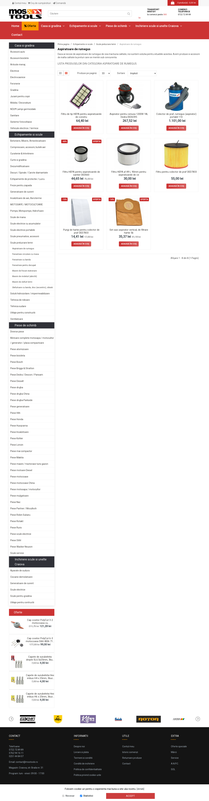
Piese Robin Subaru (20, 515)
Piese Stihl (15, 540)
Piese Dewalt (17, 381)
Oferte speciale (179, 746)
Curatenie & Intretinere (22, 153)
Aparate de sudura (20, 570)
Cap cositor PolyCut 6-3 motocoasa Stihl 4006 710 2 (40, 641)
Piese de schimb (118, 26)
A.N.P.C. (175, 763)
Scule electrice (17, 589)
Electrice (14, 71)
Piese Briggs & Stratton (22, 368)
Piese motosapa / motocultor (25, 489)
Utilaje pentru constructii (22, 312)
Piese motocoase (19, 476)
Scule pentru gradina (21, 596)
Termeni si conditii (83, 758)
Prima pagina (63, 44)
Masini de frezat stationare (24, 271)
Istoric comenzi (130, 752)
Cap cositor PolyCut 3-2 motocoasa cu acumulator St (40, 623)
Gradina (14, 90)
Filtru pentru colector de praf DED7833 (176, 171)
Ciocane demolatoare (21, 577)
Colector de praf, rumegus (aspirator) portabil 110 (176, 115)
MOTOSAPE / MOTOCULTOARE (26, 204)
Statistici (88, 795)
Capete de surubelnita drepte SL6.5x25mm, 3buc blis (40, 659)
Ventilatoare (16, 319)
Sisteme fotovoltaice (21, 122)
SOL (173, 769)
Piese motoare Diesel (21, 470)
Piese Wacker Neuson (21, 546)
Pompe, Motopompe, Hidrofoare (27, 211)
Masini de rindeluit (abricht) (24, 276)
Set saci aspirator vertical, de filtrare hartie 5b (129, 231)
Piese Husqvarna (19, 425)
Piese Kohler (16, 438)
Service (175, 758)
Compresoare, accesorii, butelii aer (28, 147)
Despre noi (79, 746)
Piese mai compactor (21, 451)
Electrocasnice (17, 77)
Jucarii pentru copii (20, 96)
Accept (130, 796)
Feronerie (15, 83)
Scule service (17, 553)
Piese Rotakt (16, 521)
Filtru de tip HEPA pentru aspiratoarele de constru (81, 115)
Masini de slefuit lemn (22, 282)
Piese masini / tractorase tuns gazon (29, 464)
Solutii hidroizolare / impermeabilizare (30, 293)
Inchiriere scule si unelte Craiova (159, 26)
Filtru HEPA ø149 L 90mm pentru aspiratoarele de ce (128, 173)
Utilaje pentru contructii (22, 602)
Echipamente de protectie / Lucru (27, 179)
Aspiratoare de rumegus (23, 248)
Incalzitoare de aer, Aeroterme (26, 198)
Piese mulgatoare (19, 495)
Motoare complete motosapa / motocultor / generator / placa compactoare (32, 340)
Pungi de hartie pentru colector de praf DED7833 (81, 231)
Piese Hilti (15, 413)
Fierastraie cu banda (21, 260)
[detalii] (140, 788)
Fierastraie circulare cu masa (25, 254)
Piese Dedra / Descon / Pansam (26, 374)
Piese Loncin (16, 444)
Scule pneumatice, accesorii (24, 236)
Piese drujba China (19, 393)
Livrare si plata (81, 752)
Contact (16, 34)
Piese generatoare (19, 406)
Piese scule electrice (20, 534)
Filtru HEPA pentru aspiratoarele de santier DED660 (81, 173)
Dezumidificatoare (19, 166)
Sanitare (14, 115)
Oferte (30, 26)
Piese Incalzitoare (19, 432)
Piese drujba (16, 387)
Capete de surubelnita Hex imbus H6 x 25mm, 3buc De (40, 696)
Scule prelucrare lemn (21, 242)
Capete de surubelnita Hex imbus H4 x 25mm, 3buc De (40, 678)
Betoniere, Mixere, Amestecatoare (28, 140)
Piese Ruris (16, 527)
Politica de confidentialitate (88, 769)
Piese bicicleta (17, 355)
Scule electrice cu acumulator (25, 223)
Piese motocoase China (22, 483)
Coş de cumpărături (39, 3)
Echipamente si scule (85, 26)
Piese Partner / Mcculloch (23, 508)
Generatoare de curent (22, 191)
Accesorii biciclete (19, 58)
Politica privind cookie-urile (87, 775)
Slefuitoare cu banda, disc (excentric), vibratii (32, 287)
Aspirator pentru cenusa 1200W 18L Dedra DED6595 (129, 115)
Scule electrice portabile (22, 230)
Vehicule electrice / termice (24, 128)
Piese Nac (15, 502)
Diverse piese (17, 331)
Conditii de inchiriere (84, 763)
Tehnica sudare (18, 306)
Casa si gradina (53, 26)
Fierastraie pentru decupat (24, 265)
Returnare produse (132, 758)
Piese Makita (17, 457)
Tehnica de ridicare (20, 300)
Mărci (174, 752)
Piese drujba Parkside (21, 400)
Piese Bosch (16, 362)
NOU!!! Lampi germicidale (23, 109)
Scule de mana (18, 217)
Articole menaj (17, 64)
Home (15, 26)
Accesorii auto (17, 51)
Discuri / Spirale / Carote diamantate (29, 172)
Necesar (70, 795)
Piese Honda (16, 419)
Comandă (59, 3)
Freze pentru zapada (21, 185)
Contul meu (19, 3)
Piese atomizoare (19, 349)
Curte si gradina (18, 160)
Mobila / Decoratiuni (20, 102)
